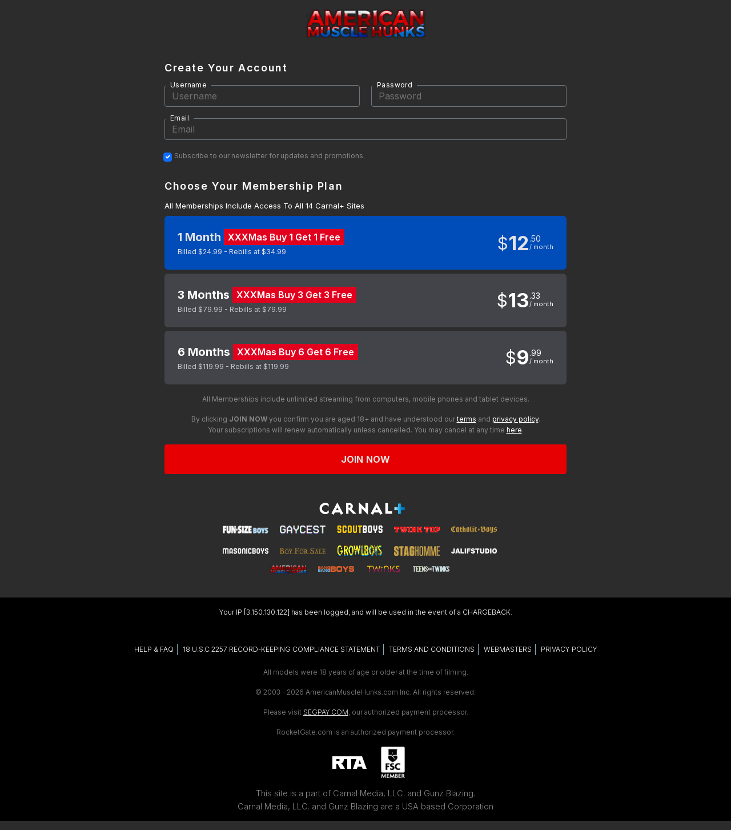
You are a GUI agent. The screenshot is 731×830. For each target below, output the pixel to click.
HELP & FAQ (154, 649)
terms (466, 419)
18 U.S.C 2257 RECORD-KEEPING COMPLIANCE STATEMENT (281, 649)
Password (394, 85)
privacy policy (515, 419)
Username (188, 85)
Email (179, 118)
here (514, 430)
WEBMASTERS (508, 649)
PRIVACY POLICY (569, 649)
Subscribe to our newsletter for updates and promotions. (269, 156)
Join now (365, 459)
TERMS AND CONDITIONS (432, 649)
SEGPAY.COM (325, 712)
